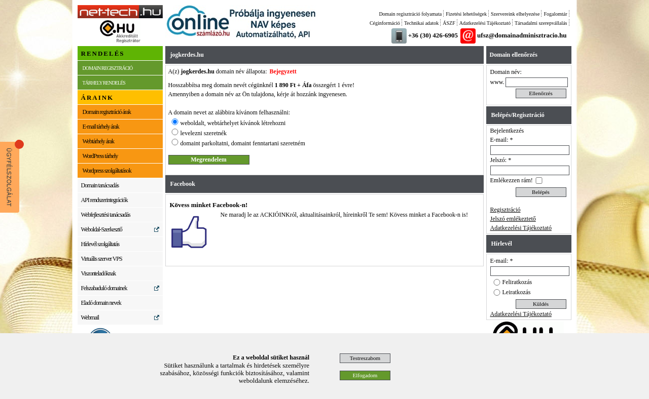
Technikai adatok (421, 23)
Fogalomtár (555, 14)
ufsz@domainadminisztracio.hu (521, 35)
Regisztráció (505, 209)
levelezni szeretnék (204, 133)
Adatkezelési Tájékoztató (485, 23)
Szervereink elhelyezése (515, 14)
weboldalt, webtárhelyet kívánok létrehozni (233, 123)
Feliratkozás (517, 282)
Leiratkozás (516, 292)
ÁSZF (449, 23)
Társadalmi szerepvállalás (541, 23)
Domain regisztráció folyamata (410, 14)
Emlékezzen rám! (511, 180)
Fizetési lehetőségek (466, 14)
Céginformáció (385, 23)
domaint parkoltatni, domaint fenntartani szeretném (243, 143)
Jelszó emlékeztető (513, 218)
